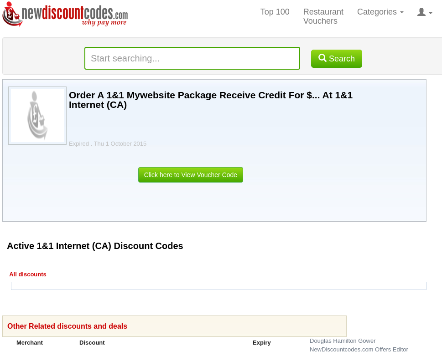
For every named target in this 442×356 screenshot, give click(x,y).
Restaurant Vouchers (323, 16)
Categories (380, 11)
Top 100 (275, 11)
